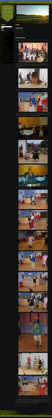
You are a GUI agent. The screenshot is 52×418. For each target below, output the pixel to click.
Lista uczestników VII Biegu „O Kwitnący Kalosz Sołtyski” (6, 58)
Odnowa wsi (3, 50)
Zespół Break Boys (4, 42)
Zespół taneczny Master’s (5, 41)
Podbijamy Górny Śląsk (19, 32)
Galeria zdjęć (3, 45)
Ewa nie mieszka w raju (5, 51)
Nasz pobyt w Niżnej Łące (20, 31)
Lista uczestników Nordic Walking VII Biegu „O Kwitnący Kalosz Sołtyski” (7, 61)
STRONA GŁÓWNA (5, 2)
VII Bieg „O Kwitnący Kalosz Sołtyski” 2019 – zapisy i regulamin (7, 56)
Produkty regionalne (4, 47)
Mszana (7, 8)
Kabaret (3, 43)
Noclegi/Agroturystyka (5, 33)
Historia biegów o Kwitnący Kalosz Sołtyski (7, 54)
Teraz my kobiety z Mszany (6, 34)
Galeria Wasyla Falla (5, 46)
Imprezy (3, 37)
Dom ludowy (3, 38)
